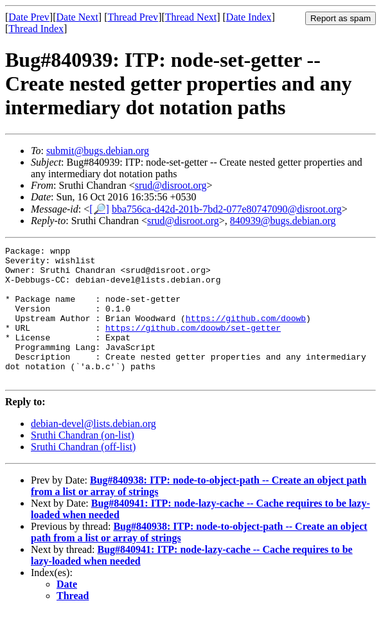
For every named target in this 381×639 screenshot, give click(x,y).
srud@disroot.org (171, 185)
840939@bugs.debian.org (283, 220)
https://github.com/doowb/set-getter (193, 345)
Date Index (249, 17)
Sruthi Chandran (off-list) (83, 473)
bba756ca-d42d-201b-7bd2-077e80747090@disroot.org (227, 209)
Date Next (77, 17)
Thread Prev (132, 17)
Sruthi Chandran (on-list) (82, 462)
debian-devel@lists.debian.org (93, 450)
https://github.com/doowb (246, 333)
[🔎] (99, 209)
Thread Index (36, 28)
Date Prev (28, 17)
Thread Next (191, 17)
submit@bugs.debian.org (97, 150)
